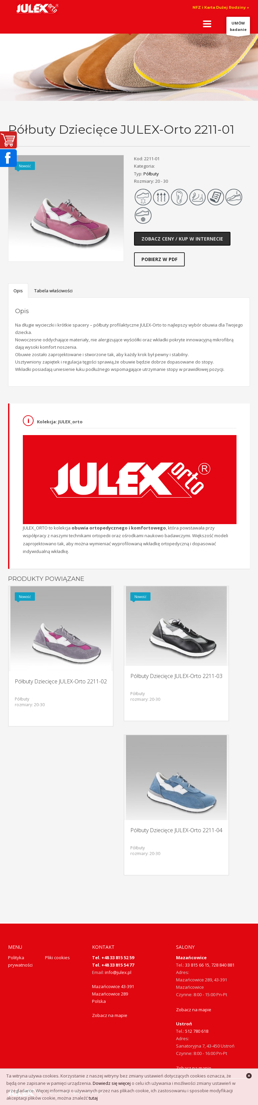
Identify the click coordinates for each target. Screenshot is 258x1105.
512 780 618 (196, 1031)
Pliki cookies (57, 957)
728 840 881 (222, 965)
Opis (18, 291)
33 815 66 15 (197, 965)
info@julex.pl (118, 972)
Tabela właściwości (53, 291)
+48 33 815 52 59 (117, 957)
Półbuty (151, 174)
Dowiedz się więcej (112, 1083)
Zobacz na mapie (109, 1015)
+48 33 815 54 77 (117, 965)
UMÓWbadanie (238, 27)
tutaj (93, 1098)
